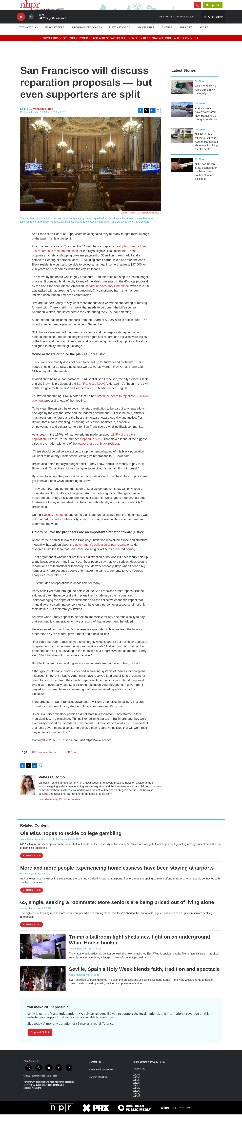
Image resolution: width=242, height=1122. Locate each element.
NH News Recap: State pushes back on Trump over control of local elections (206, 179)
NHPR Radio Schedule (101, 1077)
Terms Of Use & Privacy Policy (149, 1069)
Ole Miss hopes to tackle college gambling (71, 841)
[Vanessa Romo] (27, 793)
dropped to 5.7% (91, 446)
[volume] (31, 24)
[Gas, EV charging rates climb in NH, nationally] (182, 94)
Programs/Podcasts (87, 35)
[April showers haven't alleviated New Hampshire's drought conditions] (182, 117)
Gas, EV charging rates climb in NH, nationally (205, 97)
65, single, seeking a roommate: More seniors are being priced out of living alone (117, 910)
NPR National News (44, 759)
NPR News (71, 759)
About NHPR (146, 35)
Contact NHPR (96, 1069)
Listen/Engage (119, 35)
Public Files (139, 1076)
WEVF (136, 1087)
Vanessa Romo (43, 116)
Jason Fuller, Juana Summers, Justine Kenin (43, 846)
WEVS (136, 1104)
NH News (200, 88)
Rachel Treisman (78, 956)
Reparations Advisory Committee (106, 293)
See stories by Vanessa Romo (59, 807)
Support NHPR (40, 1040)
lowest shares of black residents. (99, 451)
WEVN (136, 1095)
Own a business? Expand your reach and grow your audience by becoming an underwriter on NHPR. (121, 45)
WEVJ (136, 1093)
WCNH (136, 1082)
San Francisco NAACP (92, 391)
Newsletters (55, 35)
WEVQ (136, 1101)
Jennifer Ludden (28, 915)
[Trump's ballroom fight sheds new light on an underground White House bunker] (43, 954)
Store (203, 35)
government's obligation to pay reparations (103, 552)
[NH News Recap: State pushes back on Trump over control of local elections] (182, 172)
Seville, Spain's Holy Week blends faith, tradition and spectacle (144, 976)
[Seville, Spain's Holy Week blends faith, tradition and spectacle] (43, 986)
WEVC (136, 1085)
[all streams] (213, 24)
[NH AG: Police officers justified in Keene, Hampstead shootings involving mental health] (182, 143)
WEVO (136, 1098)
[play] (21, 24)
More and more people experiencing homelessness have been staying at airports (117, 875)
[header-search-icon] (198, 9)
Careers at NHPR (98, 1084)
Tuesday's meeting (54, 522)
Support (216, 9)
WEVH (136, 1090)
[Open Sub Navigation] (40, 35)
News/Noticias (27, 35)
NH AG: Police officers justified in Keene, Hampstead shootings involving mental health (206, 149)
